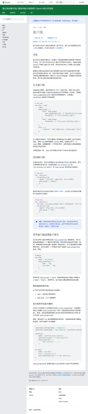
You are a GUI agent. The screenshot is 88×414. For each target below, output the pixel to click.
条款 (30, 410)
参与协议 (67, 20)
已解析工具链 (58, 191)
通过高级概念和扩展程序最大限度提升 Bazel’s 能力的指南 (27, 8)
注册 (76, 20)
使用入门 (31, 2)
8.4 (49, 42)
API (31, 13)
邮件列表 (58, 20)
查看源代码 (52, 38)
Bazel (34, 27)
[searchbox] (13, 19)
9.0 (40, 42)
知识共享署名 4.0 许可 (59, 373)
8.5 (46, 42)
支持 (60, 392)
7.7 (59, 42)
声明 (57, 90)
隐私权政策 (37, 410)
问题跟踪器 (62, 395)
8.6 (43, 42)
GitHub (81, 2)
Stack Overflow (63, 401)
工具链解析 (59, 48)
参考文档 (52, 2)
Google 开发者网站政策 (63, 375)
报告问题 (39, 38)
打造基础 (36, 20)
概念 (45, 27)
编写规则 (12, 13)
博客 (30, 392)
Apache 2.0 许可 (33, 375)
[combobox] (65, 2)
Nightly (35, 42)
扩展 (40, 27)
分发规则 (23, 13)
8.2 (56, 42)
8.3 (53, 42)
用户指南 (42, 2)
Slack (60, 398)
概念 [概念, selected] (3, 13)
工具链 (35, 48)
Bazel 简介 (20, 2)
